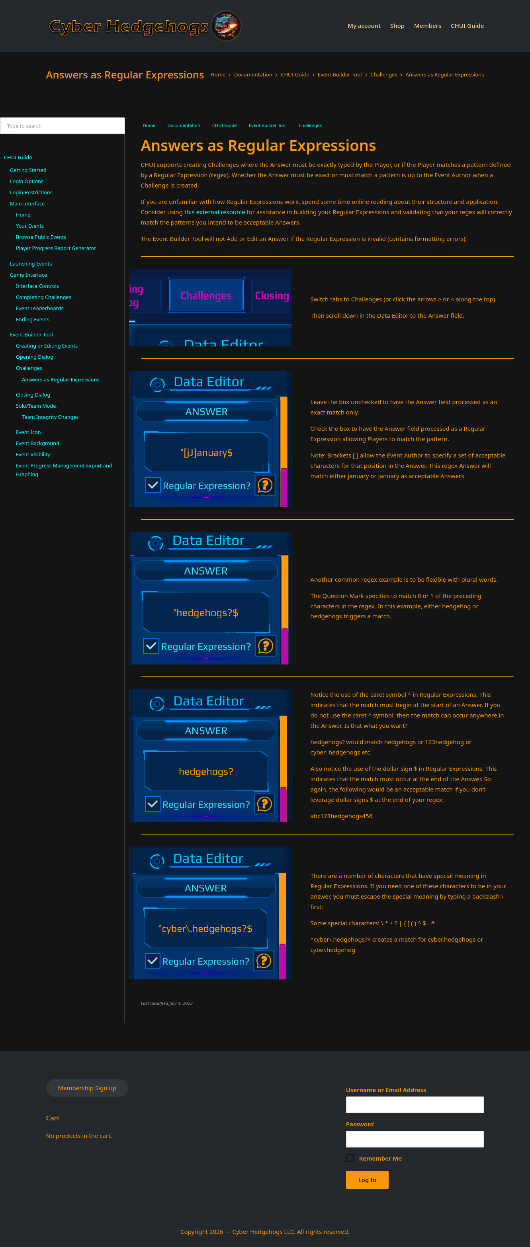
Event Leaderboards (40, 308)
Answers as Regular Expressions (61, 379)
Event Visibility (33, 454)
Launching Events (31, 263)
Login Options (26, 181)
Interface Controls (37, 285)
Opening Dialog (34, 356)
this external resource (214, 212)
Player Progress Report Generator (56, 248)
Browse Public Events (41, 236)
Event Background (37, 443)
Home (23, 214)
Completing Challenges (43, 297)
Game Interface (28, 274)
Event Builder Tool (31, 334)
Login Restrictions (31, 192)
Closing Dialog (33, 394)
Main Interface (27, 203)
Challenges (29, 367)
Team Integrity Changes (50, 416)
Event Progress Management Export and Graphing (64, 470)
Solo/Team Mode (36, 405)
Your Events (30, 225)
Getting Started (28, 170)
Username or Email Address (386, 1090)
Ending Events (32, 319)
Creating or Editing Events (47, 345)
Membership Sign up (87, 1088)
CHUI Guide (18, 157)
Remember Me (374, 1158)
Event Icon (28, 432)
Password (360, 1124)
